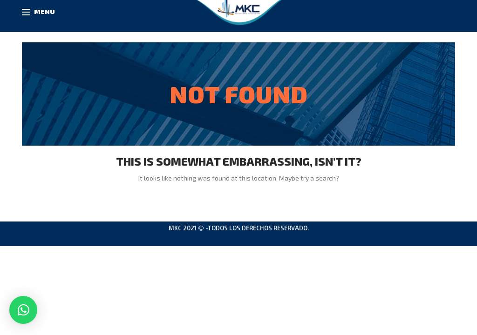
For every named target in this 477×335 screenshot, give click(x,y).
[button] (23, 310)
